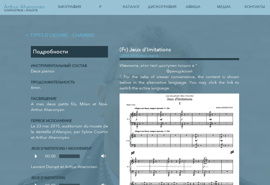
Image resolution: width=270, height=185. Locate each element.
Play (36, 156)
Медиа (224, 6)
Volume (102, 156)
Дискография (162, 6)
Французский (179, 71)
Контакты (255, 6)
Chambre (83, 35)
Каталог (131, 6)
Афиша (193, 6)
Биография (69, 6)
